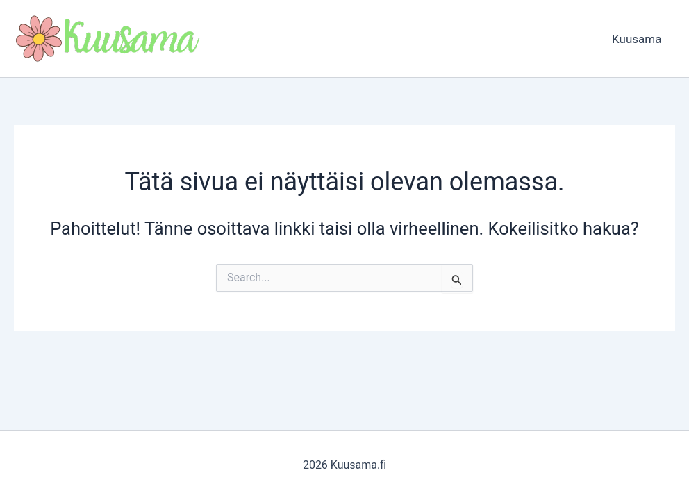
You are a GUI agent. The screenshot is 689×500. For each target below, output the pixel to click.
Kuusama (638, 39)
